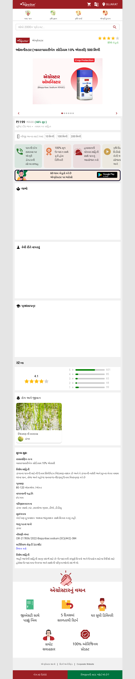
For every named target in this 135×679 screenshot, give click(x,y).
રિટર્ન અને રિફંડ (66, 664)
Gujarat (109, 4)
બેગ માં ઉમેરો (40, 674)
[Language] (96, 4)
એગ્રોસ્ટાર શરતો (48, 664)
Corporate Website (85, 664)
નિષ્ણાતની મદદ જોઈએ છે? (95, 674)
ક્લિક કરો (21, 548)
